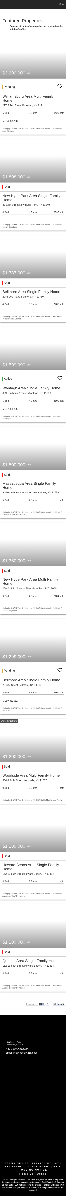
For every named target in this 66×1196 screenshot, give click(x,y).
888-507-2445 (20, 1049)
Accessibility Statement (27, 1166)
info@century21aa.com (25, 1052)
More (61, 4)
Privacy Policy (45, 1163)
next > (61, 1004)
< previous (32, 1004)
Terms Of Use (17, 1163)
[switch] (60, 85)
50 (55, 1004)
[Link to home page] (2, 4)
